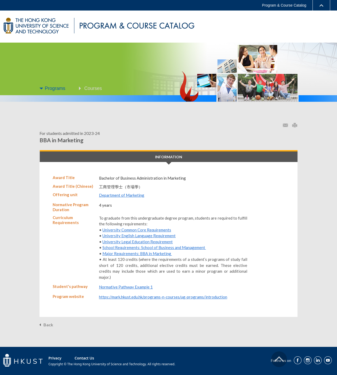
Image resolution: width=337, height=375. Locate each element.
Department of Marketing (121, 195)
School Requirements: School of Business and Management (154, 247)
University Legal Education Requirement (137, 241)
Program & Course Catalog (284, 5)
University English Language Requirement (139, 235)
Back (48, 324)
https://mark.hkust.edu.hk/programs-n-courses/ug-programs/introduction (163, 297)
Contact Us (84, 358)
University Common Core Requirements (136, 229)
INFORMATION (168, 157)
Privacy (54, 358)
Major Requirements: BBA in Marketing (137, 253)
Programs (55, 88)
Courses (93, 88)
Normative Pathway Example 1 (126, 287)
